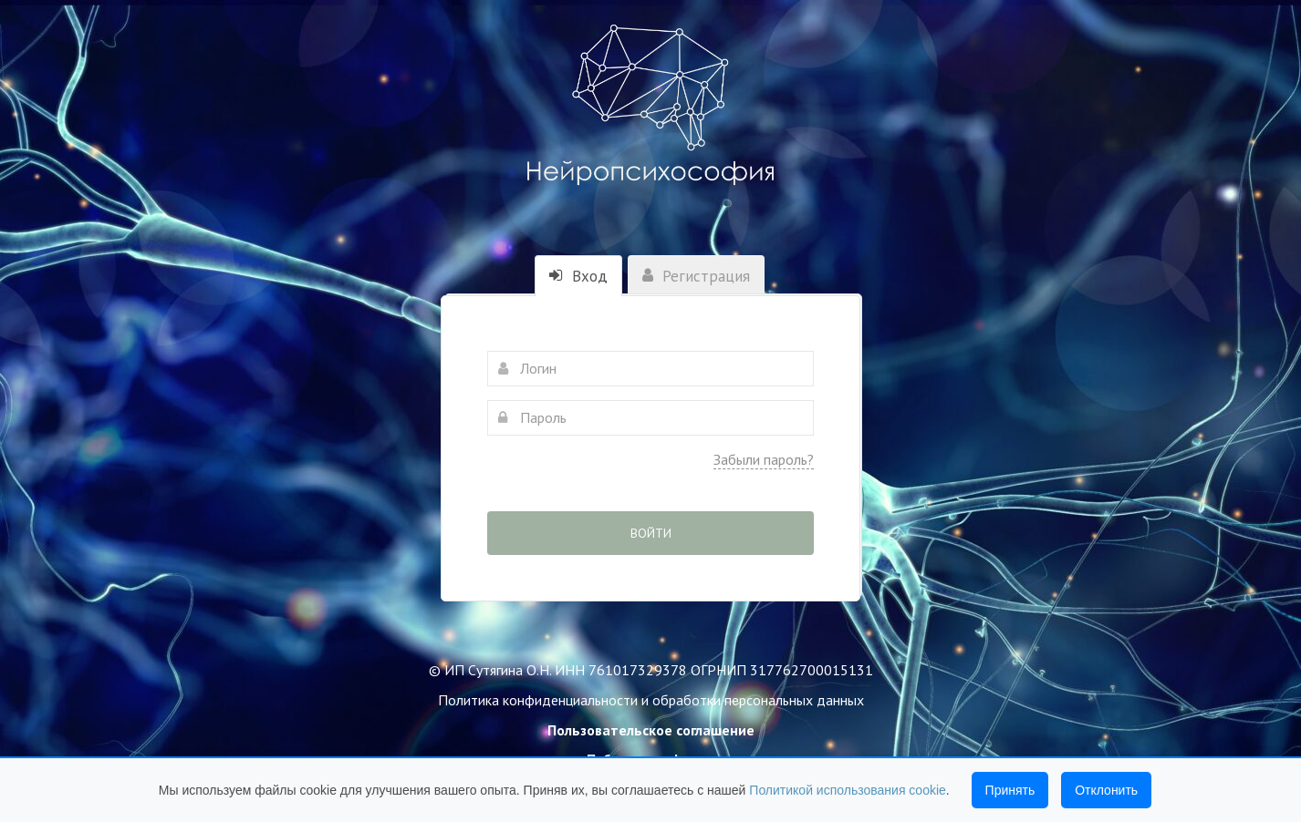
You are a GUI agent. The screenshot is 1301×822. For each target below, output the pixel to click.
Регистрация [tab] (696, 276)
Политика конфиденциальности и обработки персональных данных (651, 700)
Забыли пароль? (763, 459)
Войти (650, 533)
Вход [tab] (578, 276)
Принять (1010, 790)
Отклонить (1106, 790)
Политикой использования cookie (847, 790)
